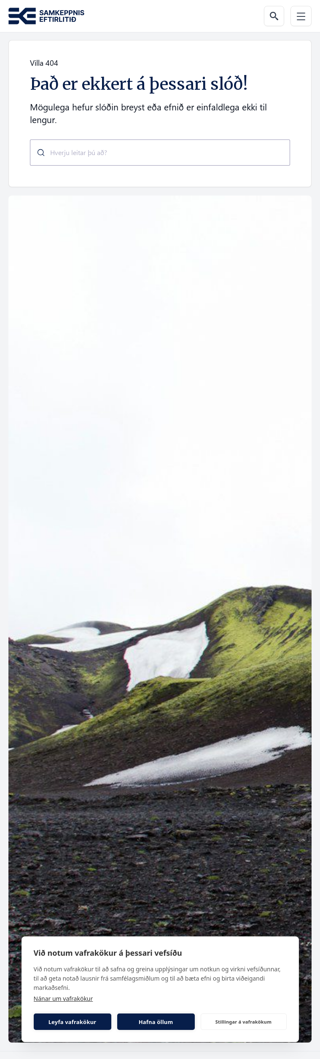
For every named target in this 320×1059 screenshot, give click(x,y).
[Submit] (37, 152)
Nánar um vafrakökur (63, 999)
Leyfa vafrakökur (72, 1022)
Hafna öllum (156, 1022)
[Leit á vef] (274, 16)
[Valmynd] (301, 16)
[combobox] (160, 152)
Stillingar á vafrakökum (243, 1022)
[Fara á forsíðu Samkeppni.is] (46, 16)
